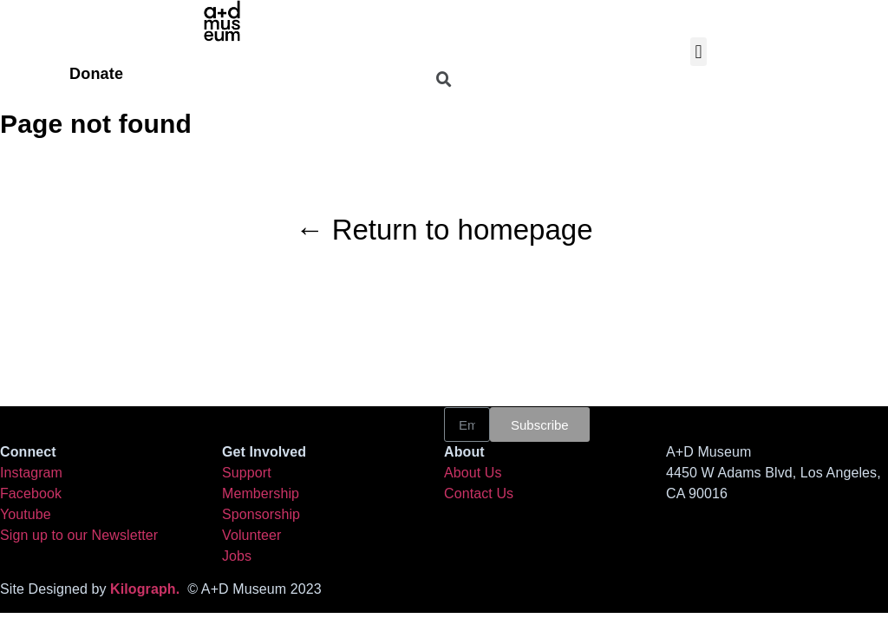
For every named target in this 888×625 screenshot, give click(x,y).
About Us (473, 472)
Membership (260, 493)
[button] (698, 51)
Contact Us (478, 493)
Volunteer (252, 535)
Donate (96, 73)
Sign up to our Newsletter (79, 535)
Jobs (236, 556)
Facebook (31, 493)
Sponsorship (261, 514)
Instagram (31, 472)
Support (246, 472)
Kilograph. (148, 589)
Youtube (25, 514)
